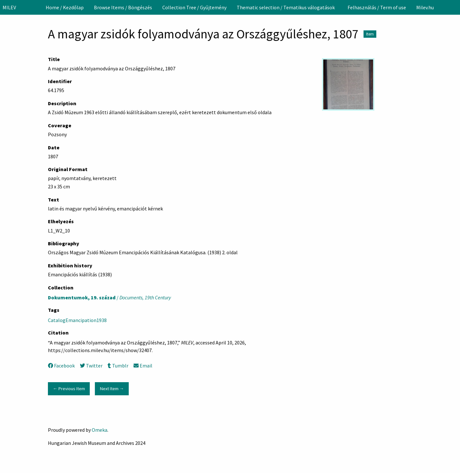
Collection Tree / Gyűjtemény (194, 7)
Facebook (61, 365)
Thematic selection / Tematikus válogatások (286, 7)
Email (143, 365)
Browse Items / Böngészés (123, 7)
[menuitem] (65, 7)
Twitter (91, 365)
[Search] (454, 7)
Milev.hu (425, 7)
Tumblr (118, 365)
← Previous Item (69, 388)
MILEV (9, 7)
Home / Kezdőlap (65, 7)
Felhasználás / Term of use (377, 7)
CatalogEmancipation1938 (77, 320)
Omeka (99, 430)
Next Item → (112, 388)
